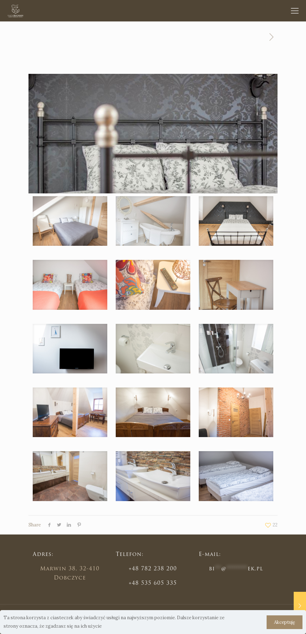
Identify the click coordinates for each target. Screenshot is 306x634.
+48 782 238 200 (153, 569)
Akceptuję (284, 622)
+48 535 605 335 (153, 583)
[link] (70, 221)
